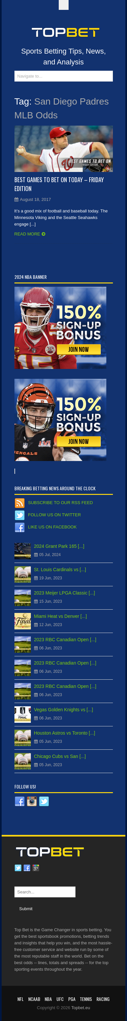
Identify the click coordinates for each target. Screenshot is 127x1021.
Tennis (86, 998)
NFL (20, 998)
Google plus (35, 868)
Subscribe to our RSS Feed (60, 502)
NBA (48, 998)
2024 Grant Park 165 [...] (59, 546)
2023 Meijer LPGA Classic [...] (64, 593)
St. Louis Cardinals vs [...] (60, 569)
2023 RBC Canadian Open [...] (65, 639)
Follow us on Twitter (54, 514)
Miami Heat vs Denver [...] (60, 616)
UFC (60, 998)
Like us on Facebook (52, 526)
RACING (103, 998)
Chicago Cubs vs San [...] (60, 756)
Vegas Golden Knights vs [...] (63, 709)
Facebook (27, 868)
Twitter (18, 868)
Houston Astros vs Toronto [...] (64, 733)
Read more (27, 233)
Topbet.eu (80, 1007)
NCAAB (34, 998)
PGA (71, 998)
